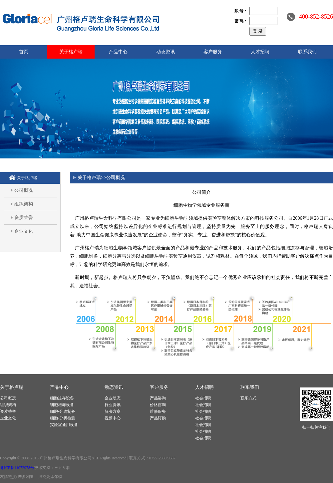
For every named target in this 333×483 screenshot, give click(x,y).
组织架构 (23, 203)
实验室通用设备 (64, 424)
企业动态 (113, 398)
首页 (23, 51)
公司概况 (23, 190)
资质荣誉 (23, 217)
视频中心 (113, 418)
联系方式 (248, 398)
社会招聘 (203, 398)
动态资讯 (165, 51)
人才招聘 (260, 51)
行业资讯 (113, 404)
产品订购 (158, 418)
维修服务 (158, 411)
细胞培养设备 (62, 404)
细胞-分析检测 (62, 418)
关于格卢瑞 (71, 51)
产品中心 (118, 51)
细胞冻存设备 (62, 398)
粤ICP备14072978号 (17, 467)
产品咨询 (158, 398)
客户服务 (212, 51)
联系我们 (307, 51)
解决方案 (113, 411)
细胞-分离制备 (62, 411)
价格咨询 (158, 404)
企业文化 (23, 231)
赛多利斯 (26, 476)
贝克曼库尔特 (50, 476)
